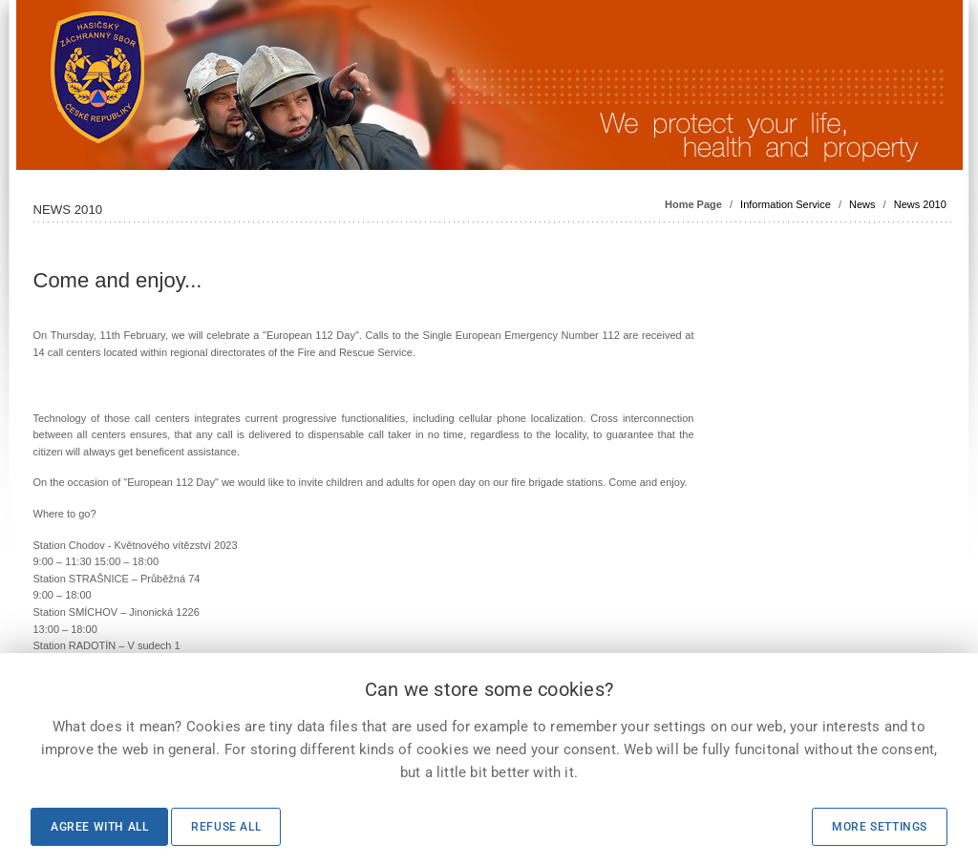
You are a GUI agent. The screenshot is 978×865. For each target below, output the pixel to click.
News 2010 (920, 204)
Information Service (785, 204)
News (862, 204)
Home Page (693, 204)
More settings (879, 826)
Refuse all (226, 826)
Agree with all (99, 826)
